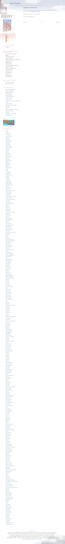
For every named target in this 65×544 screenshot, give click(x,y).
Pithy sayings (8, 378)
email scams (8, 217)
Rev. (6, 431)
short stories (8, 448)
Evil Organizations (9, 224)
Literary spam (8, 318)
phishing (7, 376)
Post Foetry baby (8, 405)
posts (6, 406)
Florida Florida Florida (9, 240)
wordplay (7, 515)
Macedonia (7, 323)
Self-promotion (8, 444)
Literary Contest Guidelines (10, 316)
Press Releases (8, 411)
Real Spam (7, 425)
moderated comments (9, 336)
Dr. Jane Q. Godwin (9, 98)
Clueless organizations (9, 190)
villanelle (7, 499)
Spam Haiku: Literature (9, 110)
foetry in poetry (8, 246)
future (7, 257)
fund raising (8, 256)
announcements (8, 146)
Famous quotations (9, 229)
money (7, 338)
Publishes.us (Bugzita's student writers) (12, 109)
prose (6, 415)
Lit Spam (7, 315)
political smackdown (9, 395)
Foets (6, 247)
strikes (7, 475)
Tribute (7, 491)
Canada (7, 176)
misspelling (7, 333)
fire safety (7, 237)
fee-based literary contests (10, 232)
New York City (8, 349)
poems (7, 381)
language (7, 303)
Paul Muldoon (8, 371)
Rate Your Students (9, 424)
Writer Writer (8, 518)
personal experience (9, 375)
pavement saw (8, 372)
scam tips (7, 441)
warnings (7, 504)
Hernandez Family (9, 275)
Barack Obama (8, 156)
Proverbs (7, 416)
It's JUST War (8, 106)
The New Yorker (8, 484)
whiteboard (7, 508)
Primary (7, 414)
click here (38, 539)
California (7, 173)
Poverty (7, 408)
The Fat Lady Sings (9, 103)
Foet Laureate (8, 242)
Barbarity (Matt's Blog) (9, 90)
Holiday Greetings (9, 276)
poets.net (7, 392)
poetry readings (8, 389)
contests (7, 200)
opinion (7, 368)
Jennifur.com (8, 293)
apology (7, 149)
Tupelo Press (8, 495)
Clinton (7, 189)
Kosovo (7, 302)
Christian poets (8, 187)
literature (7, 319)
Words (7, 517)
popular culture (8, 399)
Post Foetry (15, 3)
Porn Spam (7, 401)
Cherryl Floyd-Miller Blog (10, 96)
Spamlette (7, 467)
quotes (7, 422)
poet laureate (8, 382)
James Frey (7, 290)
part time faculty (8, 369)
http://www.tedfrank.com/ (27, 11)
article (7, 150)
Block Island (8, 164)
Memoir (7, 326)
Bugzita (7, 35)
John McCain (8, 296)
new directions (8, 343)
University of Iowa (9, 497)
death (6, 206)
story (6, 474)
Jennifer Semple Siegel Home (10, 89)
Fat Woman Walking (9, 95)
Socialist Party (8, 455)
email (6, 216)
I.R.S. (6, 282)
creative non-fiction (9, 203)
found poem (8, 252)
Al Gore (7, 143)
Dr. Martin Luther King (9, 212)
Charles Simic (8, 183)
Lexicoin (7, 306)
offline (7, 361)
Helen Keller (8, 273)
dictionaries (7, 207)
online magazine (8, 362)
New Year (7, 348)
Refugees (7, 426)
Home (42, 22)
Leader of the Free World (10, 305)
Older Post (58, 22)
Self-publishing (8, 445)
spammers (7, 468)
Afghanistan (8, 141)
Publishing (7, 419)
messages (7, 328)
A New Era (7, 134)
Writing (7, 521)
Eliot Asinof (8, 214)
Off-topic (7, 359)
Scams (7, 442)
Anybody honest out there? (10, 82)
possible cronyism (9, 402)
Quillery (7, 421)
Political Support (8, 396)
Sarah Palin (7, 438)
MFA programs (8, 329)
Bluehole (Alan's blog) (9, 92)
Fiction (7, 235)
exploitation (8, 226)
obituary (7, 356)
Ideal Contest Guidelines (10, 83)
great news (7, 266)
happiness (7, 272)
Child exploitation (9, 184)
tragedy (7, 489)
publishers (7, 418)
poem (6, 379)
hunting (7, 280)
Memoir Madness (8, 93)
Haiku (7, 270)
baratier (7, 157)
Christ (7, 186)
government (8, 263)
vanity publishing (8, 498)
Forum (7, 250)
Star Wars (7, 472)
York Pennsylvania (9, 524)
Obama (7, 355)
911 (6, 131)
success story (8, 478)
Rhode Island (8, 432)
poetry (7, 385)
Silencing (7, 452)
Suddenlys (7, 112)
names (7, 339)
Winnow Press (8, 512)
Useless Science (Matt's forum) (11, 113)
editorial (7, 213)
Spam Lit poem (8, 462)
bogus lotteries (8, 167)
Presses (7, 412)
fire (6, 236)
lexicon (7, 309)
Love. (6, 322)
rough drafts (8, 435)
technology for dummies (10, 479)
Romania (7, 434)
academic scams (8, 136)
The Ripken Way (8, 485)
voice (6, 501)
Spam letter (7, 459)
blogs (6, 166)
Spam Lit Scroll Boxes (9, 465)
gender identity (8, 259)
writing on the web (9, 522)
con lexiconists (8, 197)
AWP (6, 151)
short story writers (9, 449)
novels (7, 353)
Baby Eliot (7, 153)
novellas (7, 352)
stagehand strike (8, 471)
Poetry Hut (7, 107)
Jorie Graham (8, 298)
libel (6, 313)
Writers (7, 520)
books (7, 169)
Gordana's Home (8, 99)
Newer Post (25, 22)
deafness (7, 204)
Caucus (7, 179)
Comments (7, 194)
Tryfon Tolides (8, 494)
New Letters (8, 345)
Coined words (8, 193)
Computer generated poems (10, 196)
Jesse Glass (7, 295)
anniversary (7, 144)
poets (6, 391)
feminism (7, 233)
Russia (7, 436)
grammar (7, 265)
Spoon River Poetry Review (10, 469)
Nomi (7, 40)
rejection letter (8, 428)
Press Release (8, 409)
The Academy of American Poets (11, 481)
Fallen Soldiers (8, 227)
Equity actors (8, 220)
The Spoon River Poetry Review (11, 487)
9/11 (6, 130)
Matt (6, 38)
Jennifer (7, 37)
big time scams (8, 160)
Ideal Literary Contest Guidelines (11, 105)
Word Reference (8, 115)
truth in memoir (8, 492)
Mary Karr (7, 325)
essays (7, 222)
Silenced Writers (8, 451)
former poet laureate (9, 249)
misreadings (8, 332)
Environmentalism (9, 219)
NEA (6, 342)
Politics (7, 398)
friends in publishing (9, 255)
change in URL (8, 182)
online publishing (8, 363)
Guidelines (7, 47)
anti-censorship (8, 147)
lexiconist (7, 312)
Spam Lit (7, 461)
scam (6, 439)
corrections (7, 202)
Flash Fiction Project (9, 239)
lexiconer (7, 310)
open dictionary (8, 365)
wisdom (7, 514)
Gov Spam (7, 262)
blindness (7, 163)
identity (7, 283)
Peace (6, 373)
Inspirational (8, 285)
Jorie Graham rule (9, 299)
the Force (7, 482)
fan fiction (7, 230)
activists (7, 137)
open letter (7, 366)
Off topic (7, 358)
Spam (6, 458)
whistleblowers (8, 507)
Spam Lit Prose (8, 464)
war (6, 502)
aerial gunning (8, 140)
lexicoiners (7, 308)
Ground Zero (8, 267)
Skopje (7, 454)
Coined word (8, 192)
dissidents (7, 209)
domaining (7, 210)
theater (7, 488)
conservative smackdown (10, 199)
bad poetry (7, 154)
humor (7, 279)
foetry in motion (8, 245)
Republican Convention (9, 429)
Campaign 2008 (8, 174)
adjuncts (7, 139)
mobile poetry (8, 335)
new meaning (8, 346)
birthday (7, 161)
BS (6, 170)
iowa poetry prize (8, 286)
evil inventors (8, 223)
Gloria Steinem (8, 260)
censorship (7, 180)
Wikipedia (7, 510)
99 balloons (7, 133)
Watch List (7, 505)
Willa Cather (8, 511)
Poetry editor (8, 388)
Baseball (7, 159)
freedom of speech (9, 253)
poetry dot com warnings (10, 386)
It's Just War (8, 289)
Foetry (7, 243)
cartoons (7, 177)
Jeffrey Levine (8, 292)
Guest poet (7, 269)
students (7, 477)
